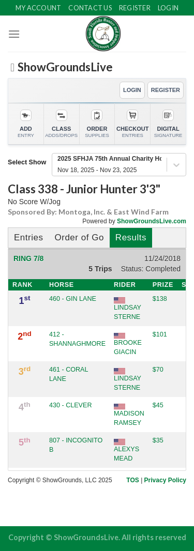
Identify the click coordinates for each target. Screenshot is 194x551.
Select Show (27, 162)
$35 (158, 440)
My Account (39, 8)
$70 (158, 369)
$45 (158, 405)
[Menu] (14, 34)
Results (130, 237)
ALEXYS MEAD (126, 450)
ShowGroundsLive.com (151, 221)
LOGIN (132, 90)
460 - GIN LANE (72, 298)
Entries (28, 237)
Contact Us (90, 8)
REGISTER (165, 90)
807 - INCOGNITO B (75, 445)
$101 (160, 334)
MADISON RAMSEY (129, 415)
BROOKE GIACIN (128, 344)
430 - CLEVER (70, 405)
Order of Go (78, 237)
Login (168, 8)
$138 (160, 298)
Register (135, 8)
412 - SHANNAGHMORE (77, 339)
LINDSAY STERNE (127, 308)
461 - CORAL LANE (68, 374)
